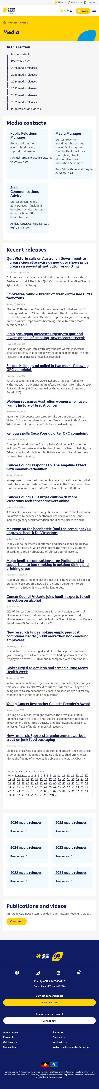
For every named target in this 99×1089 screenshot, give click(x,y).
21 (23, 779)
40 (27, 783)
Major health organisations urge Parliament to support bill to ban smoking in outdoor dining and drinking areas (47, 564)
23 (32, 779)
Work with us (60, 1042)
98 (45, 795)
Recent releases (20, 61)
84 (63, 791)
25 (41, 779)
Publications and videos (26, 109)
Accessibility (75, 2)
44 (45, 783)
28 (54, 779)
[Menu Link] (94, 11)
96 (36, 795)
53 (86, 783)
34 (82, 779)
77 (32, 791)
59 (32, 787)
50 (72, 783)
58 (27, 787)
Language (89, 2)
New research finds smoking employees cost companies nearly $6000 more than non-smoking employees (47, 636)
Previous (20, 775)
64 (54, 787)
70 (82, 787)
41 (32, 783)
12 (63, 775)
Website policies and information (71, 1047)
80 (45, 791)
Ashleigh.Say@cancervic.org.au (29, 223)
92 (18, 795)
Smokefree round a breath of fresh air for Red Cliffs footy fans (49, 295)
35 (86, 779)
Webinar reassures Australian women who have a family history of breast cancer (46, 403)
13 (68, 775)
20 (18, 779)
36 (9, 783)
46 (54, 783)
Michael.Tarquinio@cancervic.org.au (32, 157)
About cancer (11, 1032)
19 (13, 779)
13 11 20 (68, 10)
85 (68, 791)
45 (50, 783)
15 (77, 775)
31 (68, 779)
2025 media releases (71, 822)
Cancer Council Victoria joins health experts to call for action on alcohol (48, 598)
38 (18, 783)
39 (23, 783)
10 (54, 775)
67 (68, 787)
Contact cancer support (49, 995)
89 (86, 791)
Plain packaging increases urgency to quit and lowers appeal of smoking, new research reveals (45, 335)
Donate (85, 10)
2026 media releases (25, 822)
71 (86, 787)
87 (77, 791)
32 (72, 779)
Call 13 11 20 (49, 1002)
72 (9, 791)
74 (18, 791)
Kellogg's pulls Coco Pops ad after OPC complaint (47, 433)
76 (27, 791)
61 (41, 787)
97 (41, 795)
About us (60, 2)
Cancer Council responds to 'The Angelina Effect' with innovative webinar (46, 466)
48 (63, 783)
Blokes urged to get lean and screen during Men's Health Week (47, 669)
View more (16, 921)
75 (23, 791)
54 (9, 787)
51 (77, 783)
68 (72, 787)
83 (59, 791)
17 (86, 775)
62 (45, 787)
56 (18, 787)
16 (81, 775)
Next (54, 795)
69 (77, 787)
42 (36, 783)
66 (63, 787)
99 (50, 795)
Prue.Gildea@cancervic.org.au (74, 169)
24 (36, 779)
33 (77, 779)
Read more (17, 831)
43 (41, 783)
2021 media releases (71, 872)
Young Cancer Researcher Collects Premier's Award (48, 703)
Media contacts (20, 54)
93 (23, 795)
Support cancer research (50, 1014)
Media (25, 22)
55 (13, 787)
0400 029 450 (19, 161)
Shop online (9, 1047)
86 (72, 791)
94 (27, 795)
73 (13, 791)
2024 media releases (25, 847)
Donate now (49, 1020)
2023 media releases (71, 847)
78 (36, 791)
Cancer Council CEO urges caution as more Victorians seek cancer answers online (41, 498)
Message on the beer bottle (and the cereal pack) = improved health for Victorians (48, 530)
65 (59, 787)
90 (9, 795)
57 (23, 787)
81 (50, 791)
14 (72, 775)
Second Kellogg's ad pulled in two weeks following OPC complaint (47, 367)
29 (59, 779)
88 (82, 791)
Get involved (10, 1042)
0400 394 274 (64, 173)
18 (9, 779)
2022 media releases (25, 872)
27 (50, 779)
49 (68, 783)
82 (54, 791)
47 (59, 783)
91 (13, 795)
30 (63, 779)
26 (45, 779)
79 (41, 791)
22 (27, 779)
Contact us (59, 1037)
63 (50, 787)
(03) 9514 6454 (19, 227)
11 (59, 775)
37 (13, 783)
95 (32, 795)
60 (36, 787)
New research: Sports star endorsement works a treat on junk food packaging (46, 737)
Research (8, 1037)
